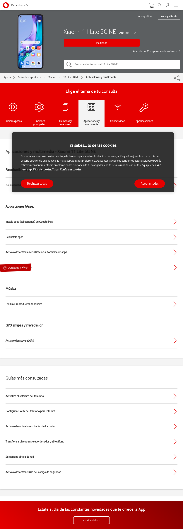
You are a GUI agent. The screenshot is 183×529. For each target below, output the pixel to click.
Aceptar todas (150, 183)
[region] (93, 162)
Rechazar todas (37, 183)
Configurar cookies (70, 169)
